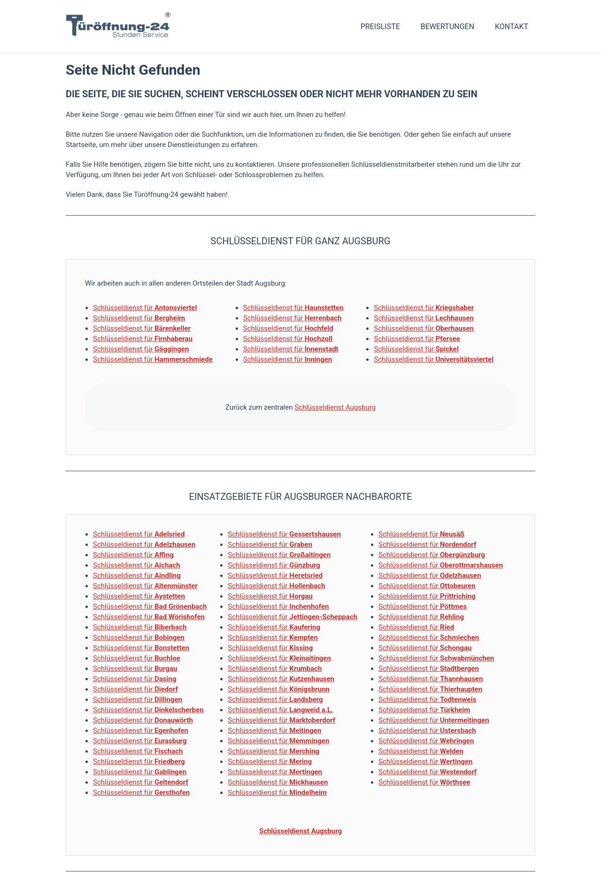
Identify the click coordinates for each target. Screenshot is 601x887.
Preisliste (380, 26)
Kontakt (511, 26)
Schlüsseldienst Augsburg (335, 407)
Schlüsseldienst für (145, 307)
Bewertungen (447, 26)
